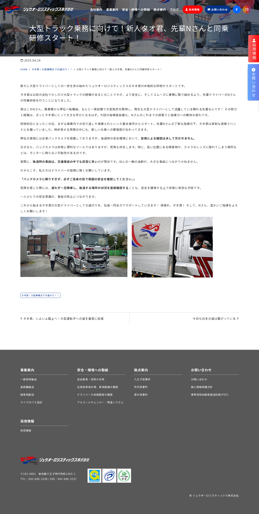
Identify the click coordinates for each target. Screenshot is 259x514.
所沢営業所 (141, 387)
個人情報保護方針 (202, 387)
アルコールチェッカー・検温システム (100, 402)
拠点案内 (141, 369)
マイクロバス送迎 (31, 402)
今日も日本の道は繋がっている (214, 318)
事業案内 (27, 369)
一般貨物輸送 (28, 379)
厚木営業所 (141, 394)
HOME (24, 69)
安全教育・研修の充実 (90, 379)
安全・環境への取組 (92, 369)
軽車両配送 (27, 394)
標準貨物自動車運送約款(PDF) (210, 394)
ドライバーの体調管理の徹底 (95, 394)
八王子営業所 (142, 379)
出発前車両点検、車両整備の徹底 (97, 387)
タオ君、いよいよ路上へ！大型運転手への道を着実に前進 (63, 318)
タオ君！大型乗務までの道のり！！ (52, 69)
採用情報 (27, 421)
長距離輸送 (27, 387)
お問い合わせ (201, 369)
